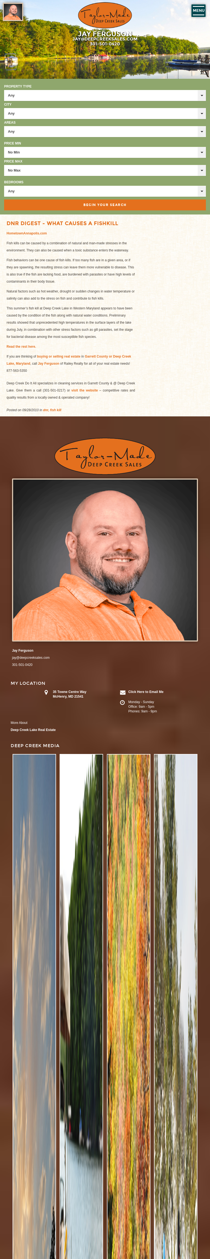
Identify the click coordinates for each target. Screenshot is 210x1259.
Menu (199, 10)
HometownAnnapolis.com (27, 233)
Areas (10, 122)
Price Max (13, 161)
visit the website (85, 390)
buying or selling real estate (58, 356)
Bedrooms (14, 182)
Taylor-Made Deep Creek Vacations (105, 15)
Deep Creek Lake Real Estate (33, 730)
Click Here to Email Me (146, 692)
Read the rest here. (21, 347)
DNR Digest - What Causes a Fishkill (62, 224)
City (7, 104)
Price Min (12, 143)
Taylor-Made (105, 456)
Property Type (17, 86)
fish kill (55, 410)
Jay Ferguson (49, 363)
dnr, (46, 410)
